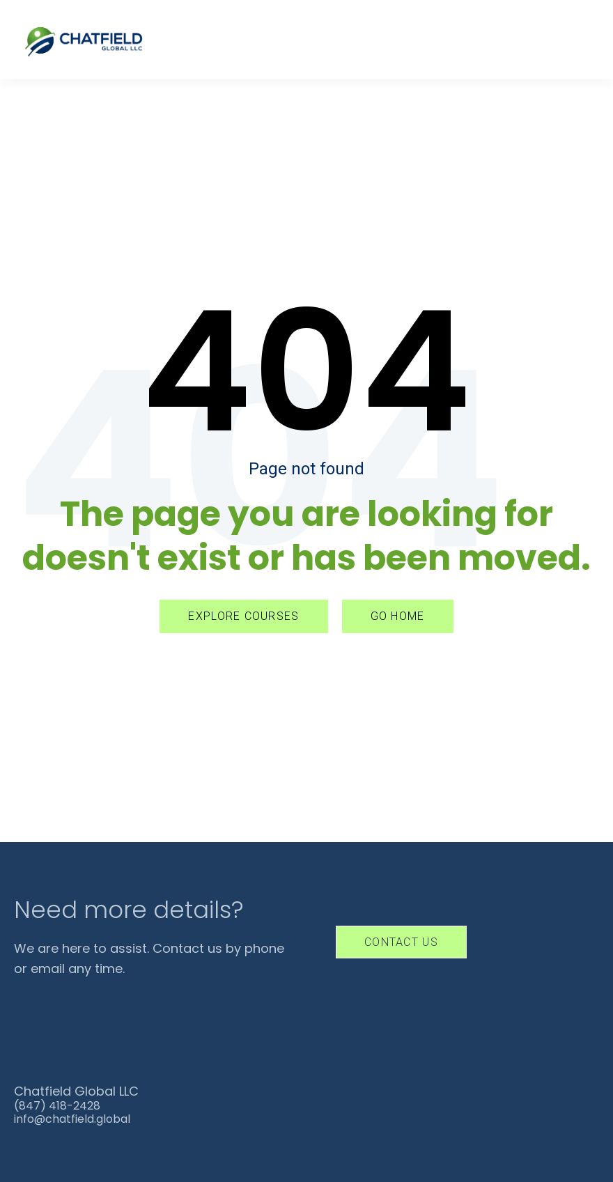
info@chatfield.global (72, 1119)
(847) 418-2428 (57, 1106)
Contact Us (401, 942)
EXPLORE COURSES (243, 616)
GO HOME (398, 616)
